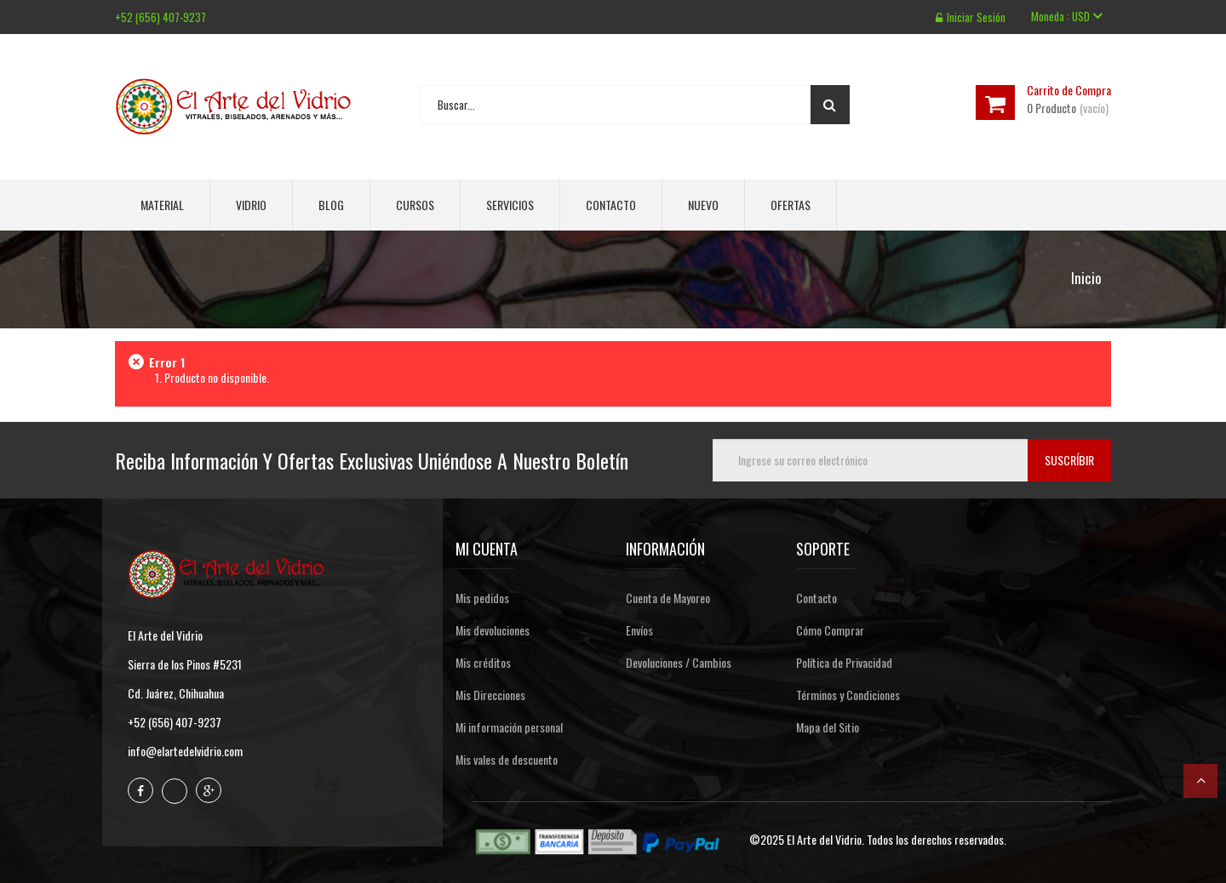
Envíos (639, 630)
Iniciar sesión (970, 17)
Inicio (1086, 278)
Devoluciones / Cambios (678, 662)
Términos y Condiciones (848, 695)
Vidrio (251, 205)
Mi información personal (509, 727)
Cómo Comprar (830, 630)
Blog (331, 205)
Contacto (611, 205)
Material (162, 205)
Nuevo (703, 205)
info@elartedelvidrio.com (185, 751)
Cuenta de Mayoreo (668, 598)
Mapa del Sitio (827, 727)
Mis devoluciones (492, 630)
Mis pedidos (482, 598)
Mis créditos (483, 662)
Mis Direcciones (490, 695)
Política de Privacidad (844, 662)
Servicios (510, 205)
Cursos (415, 205)
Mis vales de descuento (506, 759)
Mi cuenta (486, 549)
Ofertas (791, 205)
